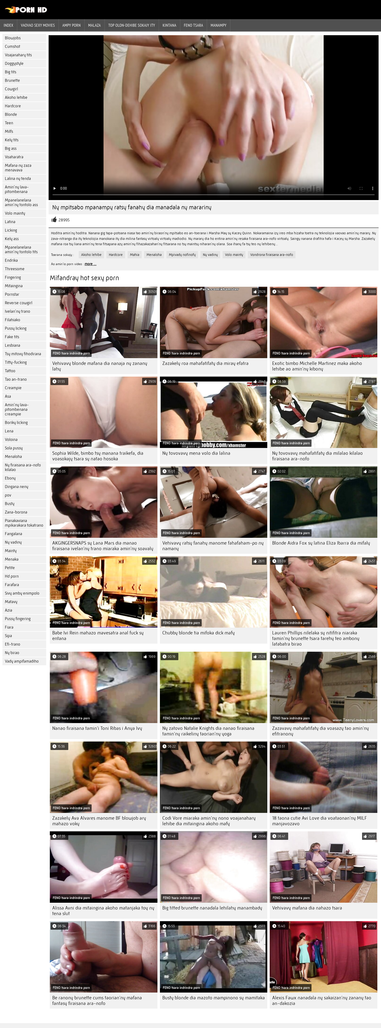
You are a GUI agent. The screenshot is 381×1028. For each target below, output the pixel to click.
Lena (9, 431)
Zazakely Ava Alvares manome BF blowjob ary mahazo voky (99, 820)
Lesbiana (12, 345)
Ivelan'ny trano (17, 311)
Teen (9, 123)
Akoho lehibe (16, 97)
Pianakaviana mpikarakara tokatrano (24, 523)
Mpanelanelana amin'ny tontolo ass (21, 202)
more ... (90, 264)
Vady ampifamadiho (22, 661)
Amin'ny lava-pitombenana (17, 189)
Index (8, 25)
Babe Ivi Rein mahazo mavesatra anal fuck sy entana (98, 635)
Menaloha (13, 456)
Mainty (11, 550)
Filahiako (12, 320)
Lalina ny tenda (18, 178)
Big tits (10, 72)
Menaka (11, 559)
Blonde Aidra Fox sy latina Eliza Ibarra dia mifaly (321, 543)
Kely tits (11, 140)
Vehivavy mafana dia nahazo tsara (307, 908)
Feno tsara (193, 25)
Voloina (11, 439)
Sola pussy (14, 448)
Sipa (8, 635)
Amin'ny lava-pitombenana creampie (17, 409)
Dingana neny (16, 486)
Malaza (94, 25)
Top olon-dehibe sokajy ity (131, 25)
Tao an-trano (16, 379)
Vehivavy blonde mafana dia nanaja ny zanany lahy (99, 366)
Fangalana (13, 533)
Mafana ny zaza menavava (18, 167)
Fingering (13, 277)
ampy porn (71, 25)
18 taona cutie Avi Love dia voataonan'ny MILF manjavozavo (319, 820)
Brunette (12, 80)
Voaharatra (14, 157)
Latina (10, 221)
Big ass (11, 148)
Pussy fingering (18, 618)
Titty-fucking (16, 362)
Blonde (11, 114)
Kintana (169, 25)
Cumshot (12, 46)
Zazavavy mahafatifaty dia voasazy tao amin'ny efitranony (320, 731)
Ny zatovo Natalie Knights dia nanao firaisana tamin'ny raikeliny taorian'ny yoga (208, 731)
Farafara (12, 584)
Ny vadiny (13, 542)
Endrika (11, 260)
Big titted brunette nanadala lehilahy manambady (212, 908)
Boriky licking (16, 422)
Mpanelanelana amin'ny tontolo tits (21, 249)
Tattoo (10, 371)
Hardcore (13, 106)
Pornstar (12, 294)
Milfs (9, 131)
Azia (8, 610)
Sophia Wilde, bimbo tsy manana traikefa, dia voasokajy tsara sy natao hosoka (97, 456)
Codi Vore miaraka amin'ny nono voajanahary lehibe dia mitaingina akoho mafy (209, 820)
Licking (11, 230)
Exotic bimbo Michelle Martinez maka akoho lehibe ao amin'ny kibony (317, 366)
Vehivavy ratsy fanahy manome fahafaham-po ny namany (213, 545)
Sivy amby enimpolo (22, 593)
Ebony (10, 478)
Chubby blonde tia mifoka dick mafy (198, 633)
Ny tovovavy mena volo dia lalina (196, 453)
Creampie (13, 388)
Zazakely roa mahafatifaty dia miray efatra (205, 363)
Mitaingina (14, 286)
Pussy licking (15, 328)
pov (8, 495)
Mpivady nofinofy (182, 255)
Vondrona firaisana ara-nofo (271, 255)
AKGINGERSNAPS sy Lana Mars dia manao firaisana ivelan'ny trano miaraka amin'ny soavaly (102, 545)
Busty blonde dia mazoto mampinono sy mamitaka (213, 998)
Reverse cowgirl (18, 303)
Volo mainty (15, 213)
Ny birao (12, 652)
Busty (9, 503)
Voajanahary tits (18, 55)
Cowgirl (11, 89)
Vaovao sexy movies (38, 25)
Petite (10, 567)
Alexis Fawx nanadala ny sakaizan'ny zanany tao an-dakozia (321, 1000)
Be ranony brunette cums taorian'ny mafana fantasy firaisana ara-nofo (97, 1000)
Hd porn (12, 576)
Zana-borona (16, 512)
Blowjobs (13, 38)
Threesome (15, 269)
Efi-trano (12, 644)
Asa (8, 396)
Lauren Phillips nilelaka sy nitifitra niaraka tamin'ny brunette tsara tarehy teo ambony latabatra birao (315, 638)
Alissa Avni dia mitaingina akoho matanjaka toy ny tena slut (103, 910)
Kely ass (12, 238)
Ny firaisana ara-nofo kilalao (23, 467)
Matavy (11, 601)
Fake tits (12, 337)
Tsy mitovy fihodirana (23, 354)
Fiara (9, 627)
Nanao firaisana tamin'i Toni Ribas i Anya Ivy (97, 728)
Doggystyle (14, 63)
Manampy (218, 25)
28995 (64, 220)
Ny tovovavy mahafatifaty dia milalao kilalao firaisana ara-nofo (317, 456)
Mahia (134, 255)
